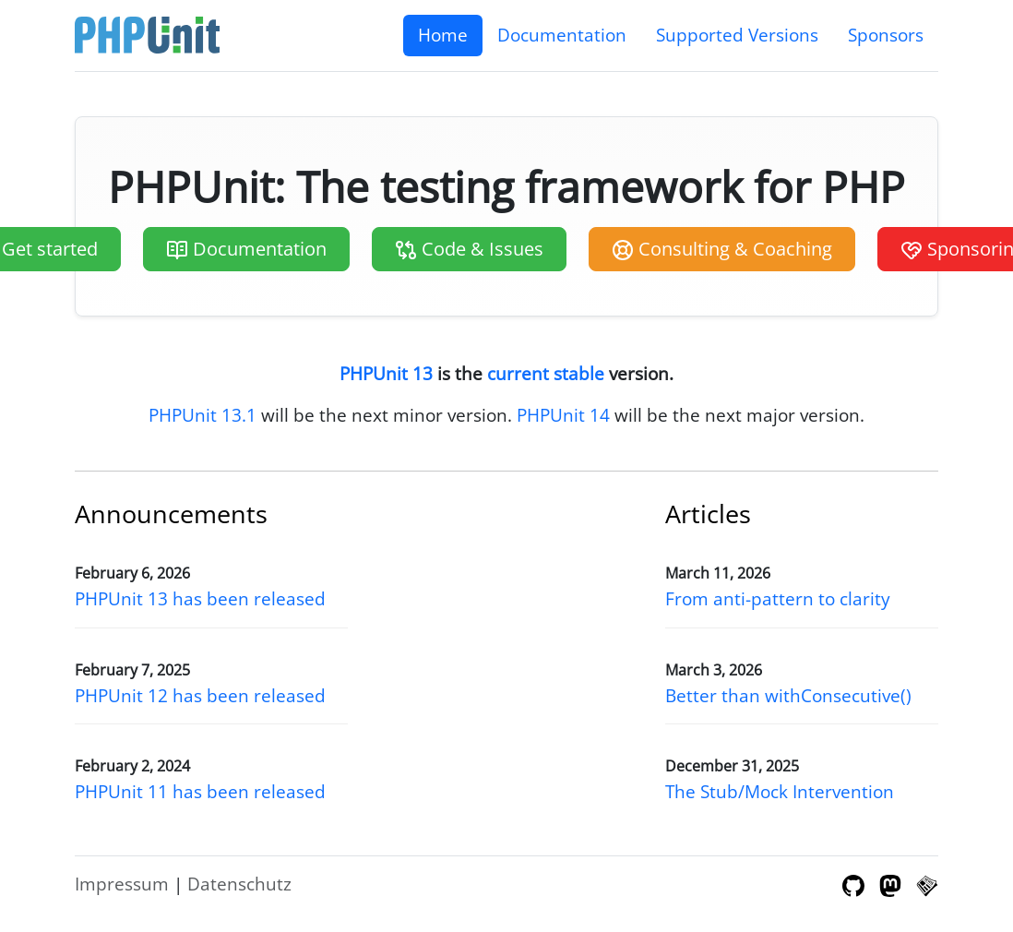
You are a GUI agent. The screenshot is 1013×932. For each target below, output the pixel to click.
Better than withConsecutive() (788, 695)
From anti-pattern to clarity (777, 598)
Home (443, 34)
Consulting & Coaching (722, 249)
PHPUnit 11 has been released (200, 791)
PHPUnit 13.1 (202, 414)
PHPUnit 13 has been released (200, 598)
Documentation (561, 34)
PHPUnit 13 (386, 373)
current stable (545, 373)
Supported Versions (737, 34)
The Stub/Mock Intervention (779, 791)
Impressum (122, 883)
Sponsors (886, 34)
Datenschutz (239, 883)
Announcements (171, 513)
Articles (708, 513)
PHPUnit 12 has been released (200, 695)
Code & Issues (469, 249)
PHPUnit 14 (563, 414)
